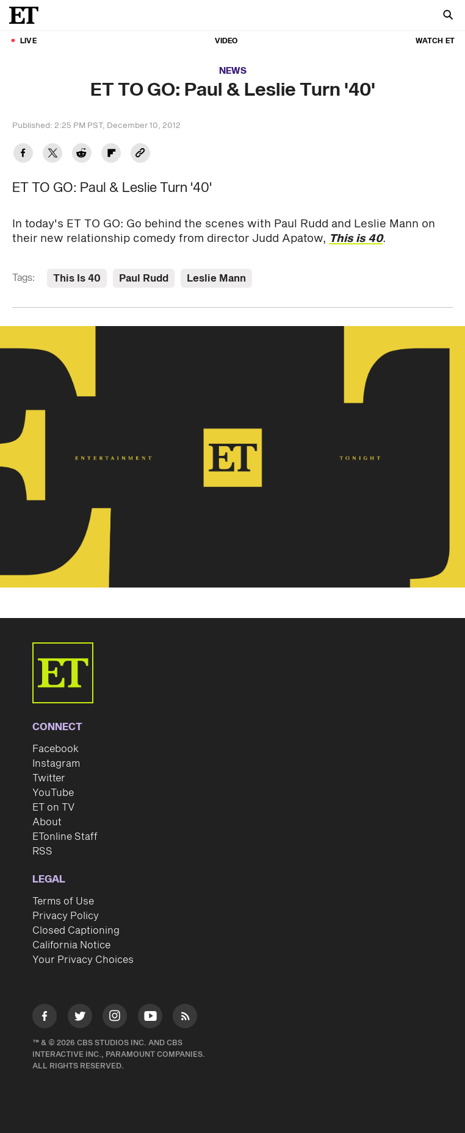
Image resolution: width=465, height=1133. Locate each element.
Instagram (56, 763)
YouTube (53, 793)
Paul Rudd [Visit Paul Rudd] (143, 278)
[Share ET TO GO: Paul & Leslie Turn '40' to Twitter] (52, 154)
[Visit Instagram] (115, 1018)
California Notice (71, 945)
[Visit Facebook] (44, 1018)
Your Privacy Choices (83, 960)
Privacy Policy (65, 916)
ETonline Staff (65, 836)
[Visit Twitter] (80, 1018)
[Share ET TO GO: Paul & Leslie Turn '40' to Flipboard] (111, 154)
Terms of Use (63, 901)
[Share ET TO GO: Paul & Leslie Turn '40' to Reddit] (82, 154)
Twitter (48, 778)
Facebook (55, 749)
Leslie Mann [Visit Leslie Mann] (216, 278)
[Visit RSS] (185, 1018)
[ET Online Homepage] (27, 15)
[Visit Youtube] (150, 1018)
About (47, 822)
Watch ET (435, 41)
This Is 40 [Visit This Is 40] (77, 278)
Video (226, 41)
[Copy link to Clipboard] (140, 154)
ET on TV (53, 807)
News (233, 71)
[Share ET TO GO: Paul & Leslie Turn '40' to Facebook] (23, 154)
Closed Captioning (76, 930)
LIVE (28, 41)
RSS (42, 851)
